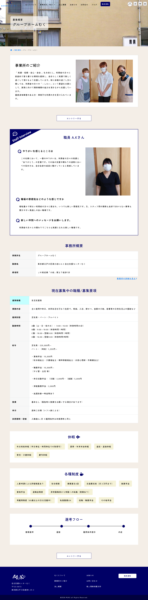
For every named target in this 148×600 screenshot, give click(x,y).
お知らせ (73, 4)
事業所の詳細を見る (126, 278)
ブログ (94, 4)
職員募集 (105, 4)
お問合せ (84, 4)
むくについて (31, 4)
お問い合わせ (92, 581)
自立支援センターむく (9, 4)
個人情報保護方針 (93, 586)
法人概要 (62, 4)
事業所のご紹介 (48, 4)
